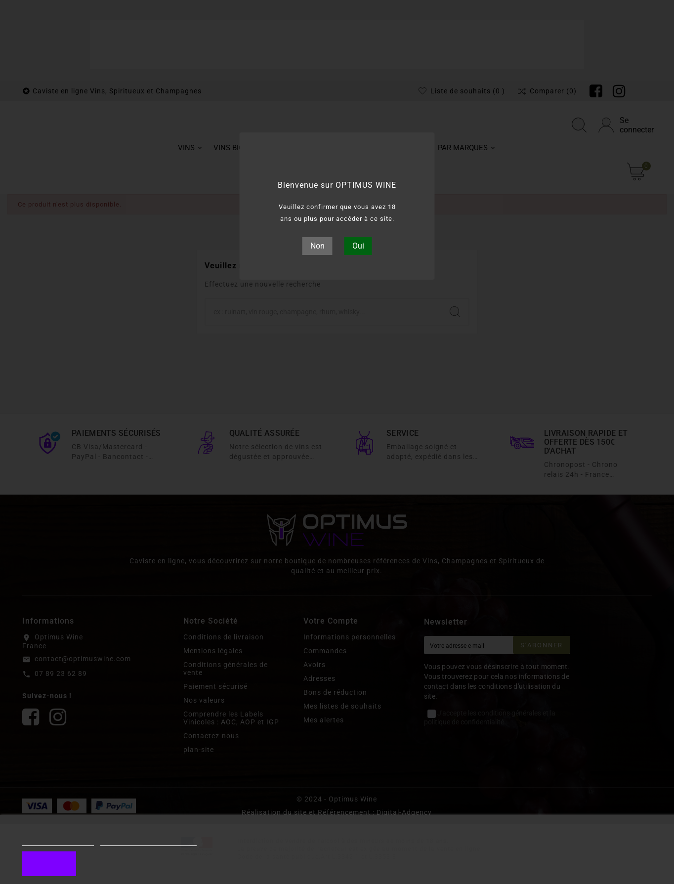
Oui (358, 246)
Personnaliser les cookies (148, 841)
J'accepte (49, 864)
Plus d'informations (58, 841)
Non (317, 246)
